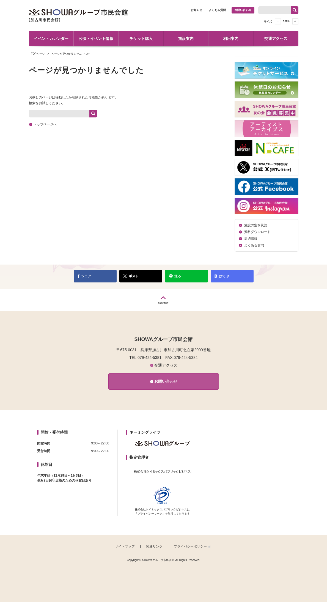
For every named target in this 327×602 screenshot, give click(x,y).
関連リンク (154, 546)
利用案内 (230, 38)
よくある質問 (217, 10)
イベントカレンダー (51, 38)
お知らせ (196, 10)
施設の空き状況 (255, 225)
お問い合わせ (243, 10)
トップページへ (45, 124)
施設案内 (186, 38)
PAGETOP (163, 300)
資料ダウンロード (257, 232)
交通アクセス (275, 38)
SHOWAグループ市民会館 (78, 15)
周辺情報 (250, 239)
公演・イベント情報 (96, 38)
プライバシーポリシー (190, 546)
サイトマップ (125, 546)
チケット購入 (141, 38)
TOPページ (38, 53)
